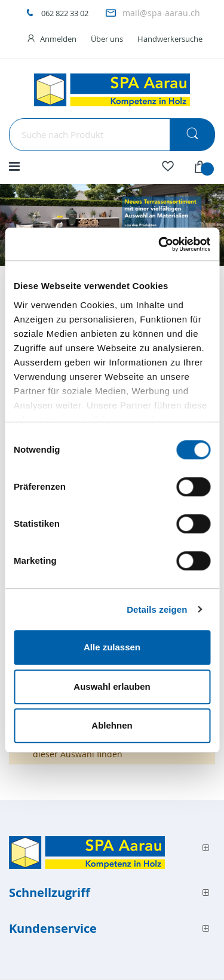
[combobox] (112, 134)
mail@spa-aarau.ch (161, 13)
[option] (112, 225)
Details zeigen (157, 609)
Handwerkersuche (169, 38)
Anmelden (58, 38)
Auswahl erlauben (111, 686)
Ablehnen (111, 725)
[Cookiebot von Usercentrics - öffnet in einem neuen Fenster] (159, 244)
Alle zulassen (112, 647)
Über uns (107, 38)
